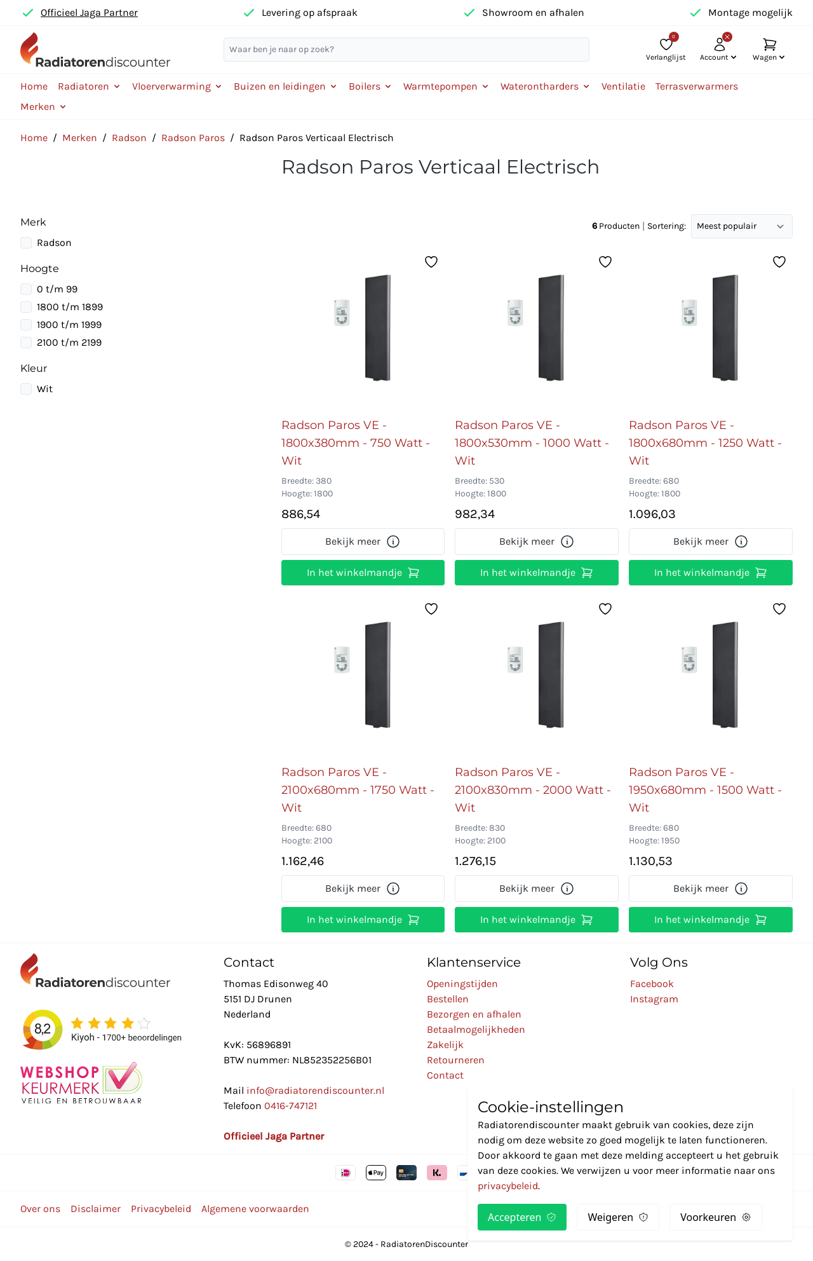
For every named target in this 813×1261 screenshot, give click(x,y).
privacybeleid (508, 1186)
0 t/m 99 (57, 289)
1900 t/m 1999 (69, 324)
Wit (45, 389)
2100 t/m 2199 (69, 342)
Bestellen (448, 999)
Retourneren (456, 1060)
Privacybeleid (161, 1209)
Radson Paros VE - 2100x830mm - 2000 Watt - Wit (533, 790)
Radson (129, 138)
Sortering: (666, 226)
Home (34, 86)
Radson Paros (193, 138)
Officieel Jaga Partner (89, 12)
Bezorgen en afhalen (474, 1014)
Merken (79, 138)
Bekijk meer (363, 541)
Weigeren (618, 1217)
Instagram (654, 999)
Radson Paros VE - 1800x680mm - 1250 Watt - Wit (705, 443)
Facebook (652, 984)
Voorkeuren (715, 1217)
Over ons (40, 1209)
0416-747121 (290, 1106)
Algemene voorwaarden (255, 1209)
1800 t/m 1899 (70, 307)
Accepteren (522, 1217)
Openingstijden (462, 984)
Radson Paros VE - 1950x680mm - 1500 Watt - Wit (705, 790)
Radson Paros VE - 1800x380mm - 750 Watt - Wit (355, 443)
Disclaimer (96, 1209)
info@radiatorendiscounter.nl (315, 1090)
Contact (445, 1075)
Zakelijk (445, 1045)
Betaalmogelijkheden (476, 1029)
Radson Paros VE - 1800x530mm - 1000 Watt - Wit (532, 443)
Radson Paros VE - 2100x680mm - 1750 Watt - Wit (357, 790)
